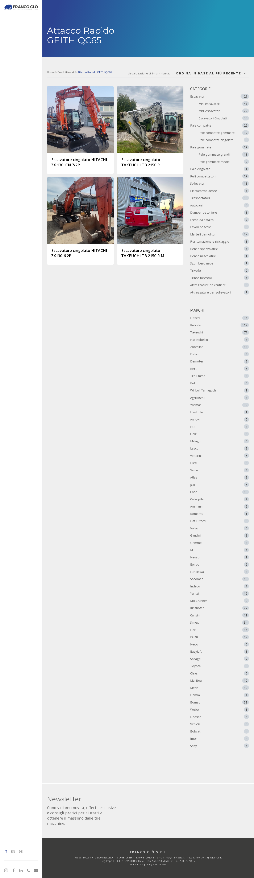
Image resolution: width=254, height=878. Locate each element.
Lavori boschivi (219, 227)
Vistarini (219, 455)
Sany (219, 745)
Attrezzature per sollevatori (219, 292)
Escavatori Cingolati (224, 118)
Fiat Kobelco (219, 339)
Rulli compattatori (219, 176)
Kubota (219, 325)
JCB (219, 484)
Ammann (219, 506)
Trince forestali (219, 277)
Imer (219, 738)
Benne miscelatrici (219, 256)
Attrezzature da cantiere (219, 285)
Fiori (219, 629)
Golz (219, 434)
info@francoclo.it (174, 857)
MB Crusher (219, 600)
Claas (219, 673)
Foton (219, 354)
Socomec (219, 579)
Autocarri (219, 205)
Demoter (219, 361)
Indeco (219, 586)
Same (219, 470)
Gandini (219, 535)
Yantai (219, 593)
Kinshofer (219, 608)
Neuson (219, 557)
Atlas (219, 477)
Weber (219, 709)
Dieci (219, 463)
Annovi (219, 419)
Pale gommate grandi (224, 154)
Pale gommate (219, 147)
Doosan (219, 716)
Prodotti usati (66, 72)
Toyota (219, 666)
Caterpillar (219, 499)
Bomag (219, 702)
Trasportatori (219, 198)
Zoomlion (219, 347)
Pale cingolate (219, 169)
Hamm (219, 695)
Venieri (219, 724)
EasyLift (219, 651)
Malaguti (219, 441)
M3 (219, 550)
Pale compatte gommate (224, 132)
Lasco (219, 448)
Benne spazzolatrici (219, 248)
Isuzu (219, 637)
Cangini (219, 615)
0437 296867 (127, 857)
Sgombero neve (219, 263)
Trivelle (219, 270)
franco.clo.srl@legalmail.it (207, 857)
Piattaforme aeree (219, 190)
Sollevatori (219, 183)
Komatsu (219, 513)
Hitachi (219, 318)
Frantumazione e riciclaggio (219, 241)
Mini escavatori (224, 103)
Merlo (219, 687)
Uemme (219, 542)
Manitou (219, 680)
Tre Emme (219, 376)
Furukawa (219, 571)
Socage (219, 658)
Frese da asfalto (219, 219)
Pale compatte (219, 125)
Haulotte (219, 412)
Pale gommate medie (224, 161)
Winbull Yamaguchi (219, 390)
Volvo (219, 528)
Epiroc (219, 564)
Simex (219, 622)
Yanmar (219, 405)
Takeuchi (219, 332)
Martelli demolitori (219, 234)
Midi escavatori (224, 110)
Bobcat (219, 731)
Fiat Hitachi (219, 521)
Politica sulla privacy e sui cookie (148, 864)
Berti (219, 368)
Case (219, 492)
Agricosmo (219, 397)
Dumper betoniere (219, 212)
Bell (219, 383)
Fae (219, 426)
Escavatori (219, 96)
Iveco (219, 644)
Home (51, 72)
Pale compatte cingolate (224, 140)
